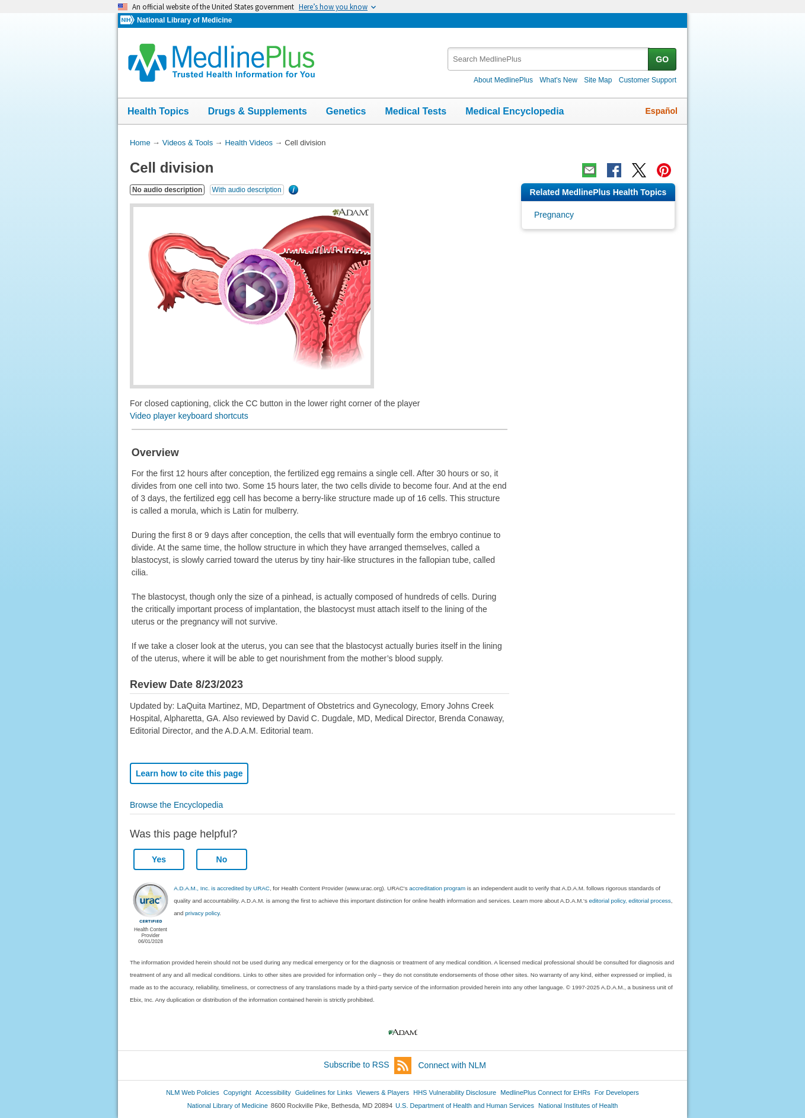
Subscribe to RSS (367, 1065)
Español (662, 111)
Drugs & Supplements (257, 111)
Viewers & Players (382, 1092)
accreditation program (437, 888)
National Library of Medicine (184, 20)
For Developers (617, 1092)
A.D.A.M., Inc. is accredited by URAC (222, 888)
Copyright (237, 1092)
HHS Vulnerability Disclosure (454, 1092)
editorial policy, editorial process (630, 900)
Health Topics (158, 111)
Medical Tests (415, 111)
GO (662, 59)
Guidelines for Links (323, 1092)
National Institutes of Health (578, 1105)
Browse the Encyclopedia (176, 805)
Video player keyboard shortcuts (189, 416)
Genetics (346, 111)
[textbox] (549, 59)
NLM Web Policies (192, 1092)
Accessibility (273, 1092)
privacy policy (202, 913)
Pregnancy (554, 214)
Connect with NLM (452, 1065)
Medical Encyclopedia (514, 111)
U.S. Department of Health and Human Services (464, 1105)
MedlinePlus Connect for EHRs (545, 1092)
